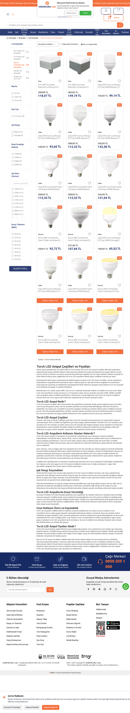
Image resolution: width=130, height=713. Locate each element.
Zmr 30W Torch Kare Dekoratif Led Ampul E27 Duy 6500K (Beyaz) (78, 86)
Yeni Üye (40, 651)
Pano (53, 32)
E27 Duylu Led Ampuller (21, 52)
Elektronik (79, 32)
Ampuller (22, 38)
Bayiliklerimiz (101, 620)
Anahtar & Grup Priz (24, 32)
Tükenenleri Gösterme (68, 44)
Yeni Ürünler (41, 630)
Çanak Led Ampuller (21, 72)
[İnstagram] (101, 589)
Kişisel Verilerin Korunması (17, 651)
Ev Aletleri (116, 32)
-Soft (51, 679)
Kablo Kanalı (71, 626)
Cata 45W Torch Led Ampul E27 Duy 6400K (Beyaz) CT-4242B (49, 137)
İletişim (99, 624)
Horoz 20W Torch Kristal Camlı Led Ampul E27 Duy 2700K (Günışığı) (108, 290)
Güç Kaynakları (106, 32)
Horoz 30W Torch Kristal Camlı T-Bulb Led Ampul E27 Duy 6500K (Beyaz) (49, 341)
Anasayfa (11, 38)
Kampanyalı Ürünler (44, 634)
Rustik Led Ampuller (21, 78)
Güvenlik (88, 32)
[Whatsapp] (114, 589)
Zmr (40, 81)
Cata (100, 81)
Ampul (33, 32)
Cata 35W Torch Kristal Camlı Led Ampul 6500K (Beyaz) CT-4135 (80, 290)
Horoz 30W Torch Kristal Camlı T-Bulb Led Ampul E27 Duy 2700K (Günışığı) (79, 341)
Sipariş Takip (41, 626)
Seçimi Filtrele (20, 269)
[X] (120, 596)
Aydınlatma (43, 32)
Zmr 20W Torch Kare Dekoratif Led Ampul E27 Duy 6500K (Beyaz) (48, 86)
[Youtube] (107, 589)
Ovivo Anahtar (72, 617)
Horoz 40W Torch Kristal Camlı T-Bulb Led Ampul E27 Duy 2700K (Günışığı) (109, 341)
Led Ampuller (33, 38)
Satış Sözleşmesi (14, 647)
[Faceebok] (94, 589)
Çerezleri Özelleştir (12, 707)
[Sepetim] (113, 17)
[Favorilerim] (118, 11)
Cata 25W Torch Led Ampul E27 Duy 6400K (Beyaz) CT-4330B (109, 86)
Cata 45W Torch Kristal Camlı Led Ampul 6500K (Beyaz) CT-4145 (50, 188)
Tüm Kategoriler (43, 638)
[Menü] (8, 14)
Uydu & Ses (97, 32)
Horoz (40, 234)
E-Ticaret (57, 679)
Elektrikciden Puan (14, 638)
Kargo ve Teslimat (14, 630)
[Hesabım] (106, 11)
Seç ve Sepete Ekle (89, 44)
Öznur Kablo (71, 638)
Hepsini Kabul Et (51, 707)
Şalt (16, 32)
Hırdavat (125, 32)
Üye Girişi (40, 647)
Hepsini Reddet (32, 707)
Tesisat (61, 32)
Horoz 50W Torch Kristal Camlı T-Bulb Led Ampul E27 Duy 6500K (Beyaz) (79, 239)
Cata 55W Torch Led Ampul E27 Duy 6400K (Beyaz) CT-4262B (79, 137)
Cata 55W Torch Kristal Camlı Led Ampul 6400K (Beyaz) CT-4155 (80, 188)
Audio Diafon (71, 621)
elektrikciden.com (10, 669)
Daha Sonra (70, 13)
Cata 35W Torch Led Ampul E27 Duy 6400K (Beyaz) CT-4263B (49, 290)
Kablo (10, 32)
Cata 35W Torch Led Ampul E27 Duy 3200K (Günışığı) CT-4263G (109, 239)
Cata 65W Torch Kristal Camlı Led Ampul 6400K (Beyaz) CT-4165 (110, 188)
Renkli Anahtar (72, 647)
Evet (85, 13)
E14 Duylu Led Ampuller (21, 58)
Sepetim (40, 621)
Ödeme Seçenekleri (15, 626)
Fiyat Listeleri (41, 643)
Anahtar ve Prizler (73, 634)
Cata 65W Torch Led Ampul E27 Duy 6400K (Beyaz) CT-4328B (109, 137)
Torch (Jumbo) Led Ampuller (21, 65)
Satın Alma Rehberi (15, 621)
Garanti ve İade (13, 634)
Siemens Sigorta (73, 630)
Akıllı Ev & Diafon (69, 32)
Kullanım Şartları (13, 643)
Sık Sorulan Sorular (14, 617)
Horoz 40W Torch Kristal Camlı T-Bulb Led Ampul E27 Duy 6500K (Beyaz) (49, 239)
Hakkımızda (101, 616)
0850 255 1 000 (115, 564)
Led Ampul (70, 643)
